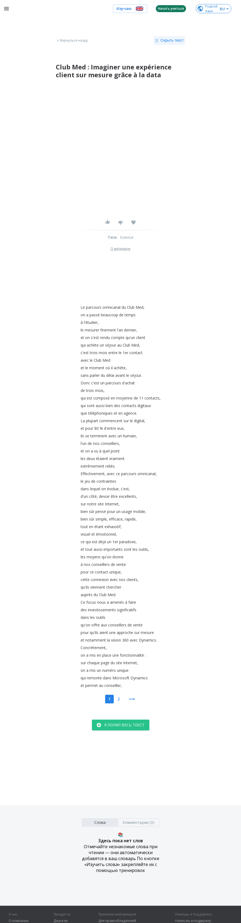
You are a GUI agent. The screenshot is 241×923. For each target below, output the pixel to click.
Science (126, 237)
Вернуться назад (72, 40)
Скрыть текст (169, 40)
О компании (19, 921)
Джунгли (61, 921)
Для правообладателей (117, 921)
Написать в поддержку (193, 921)
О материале (120, 249)
